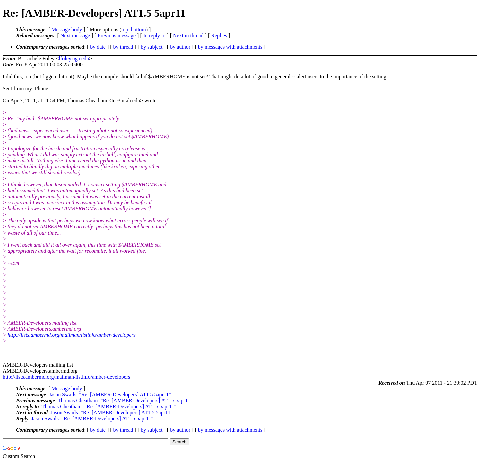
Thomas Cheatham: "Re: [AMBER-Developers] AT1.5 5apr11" (125, 400)
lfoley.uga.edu (74, 58)
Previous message (117, 35)
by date (98, 47)
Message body (66, 29)
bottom (138, 29)
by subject (151, 47)
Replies (219, 35)
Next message (75, 35)
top (124, 29)
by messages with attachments (230, 47)
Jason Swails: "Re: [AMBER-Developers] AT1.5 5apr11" (110, 394)
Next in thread (188, 35)
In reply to (154, 35)
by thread (123, 47)
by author (180, 47)
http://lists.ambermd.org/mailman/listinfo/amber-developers (72, 335)
